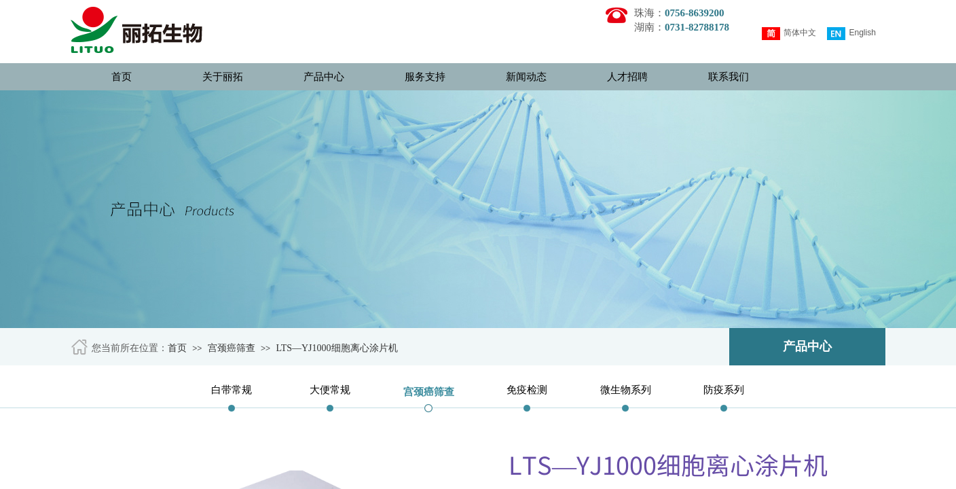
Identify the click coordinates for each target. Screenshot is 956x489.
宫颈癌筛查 (231, 348)
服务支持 (425, 76)
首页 (121, 76)
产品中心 (324, 76)
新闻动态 (526, 76)
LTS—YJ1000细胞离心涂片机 (336, 348)
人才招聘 (627, 76)
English (851, 33)
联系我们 (728, 76)
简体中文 (789, 33)
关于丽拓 (222, 76)
